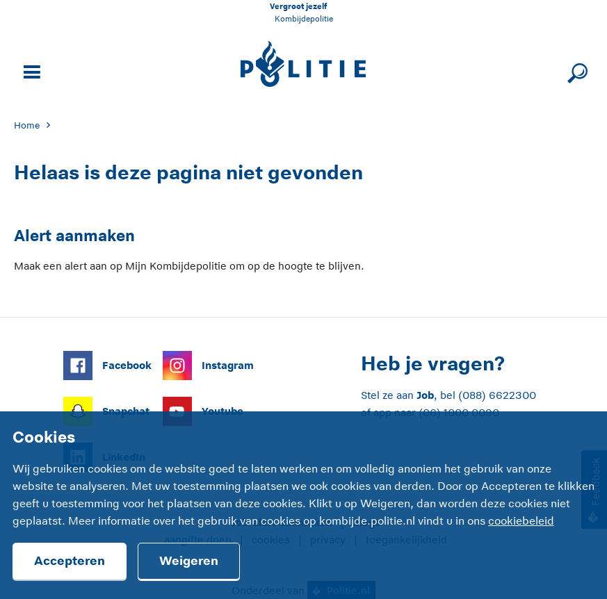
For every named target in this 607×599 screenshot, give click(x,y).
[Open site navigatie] (30, 70)
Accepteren (69, 560)
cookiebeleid (521, 521)
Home (27, 125)
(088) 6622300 (497, 395)
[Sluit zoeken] (575, 70)
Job (425, 395)
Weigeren (188, 560)
